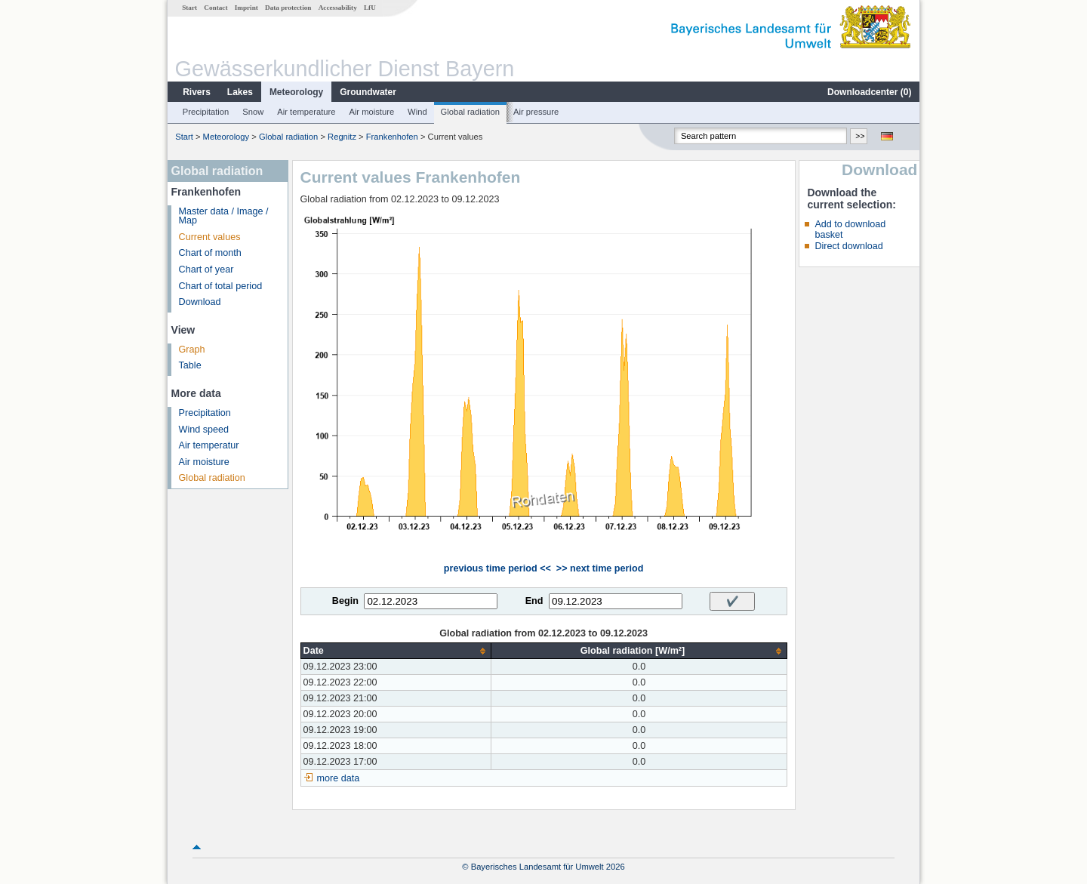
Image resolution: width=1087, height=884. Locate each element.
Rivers (197, 92)
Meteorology (296, 92)
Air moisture (371, 111)
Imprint (246, 7)
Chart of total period (221, 286)
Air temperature (306, 111)
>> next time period (599, 568)
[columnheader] (395, 651)
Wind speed (204, 429)
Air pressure (536, 111)
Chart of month (210, 253)
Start (189, 7)
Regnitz (342, 136)
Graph (192, 349)
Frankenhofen (392, 136)
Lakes (240, 92)
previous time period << (497, 568)
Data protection (288, 7)
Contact (215, 7)
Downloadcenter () (869, 92)
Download (200, 302)
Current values (210, 237)
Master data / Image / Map (224, 216)
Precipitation (206, 111)
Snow (252, 111)
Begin (345, 601)
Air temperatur (209, 445)
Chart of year (206, 269)
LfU (370, 7)
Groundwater (368, 92)
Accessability (338, 7)
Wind (417, 111)
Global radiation (470, 111)
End (534, 601)
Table (190, 365)
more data (338, 778)
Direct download (848, 246)
